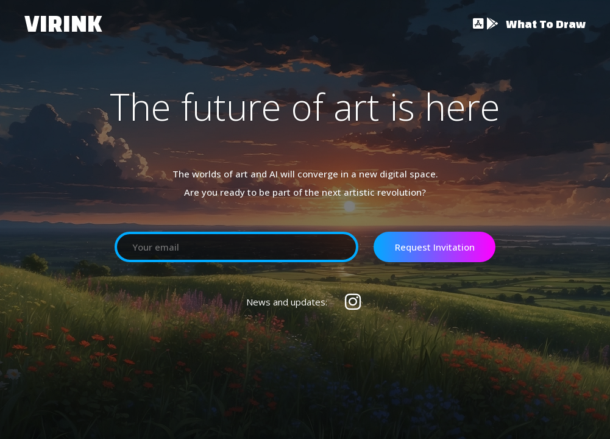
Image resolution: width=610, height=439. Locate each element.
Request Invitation (435, 247)
